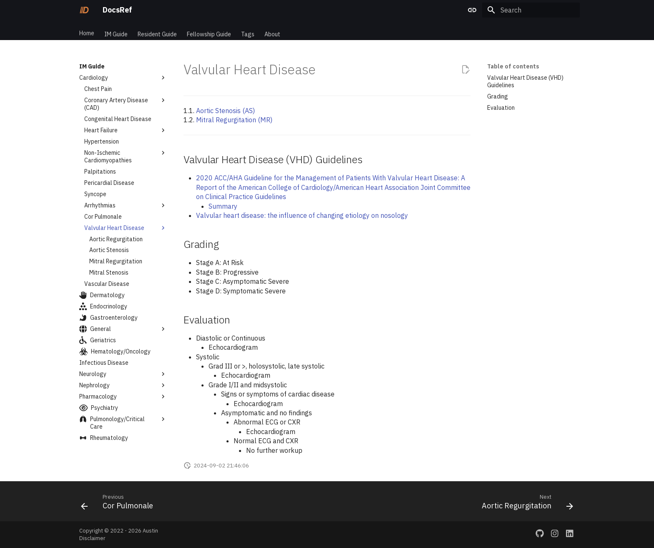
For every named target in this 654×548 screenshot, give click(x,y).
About (272, 30)
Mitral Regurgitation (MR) (234, 120)
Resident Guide (157, 30)
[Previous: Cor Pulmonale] (119, 503)
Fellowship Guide (209, 30)
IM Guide (116, 30)
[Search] (531, 10)
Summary (223, 206)
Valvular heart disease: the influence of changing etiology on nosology (302, 215)
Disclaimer (92, 538)
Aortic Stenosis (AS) (225, 110)
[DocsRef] (84, 10)
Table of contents (513, 66)
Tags (247, 30)
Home (86, 30)
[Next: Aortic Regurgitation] (525, 503)
